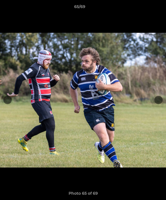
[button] (146, 8)
